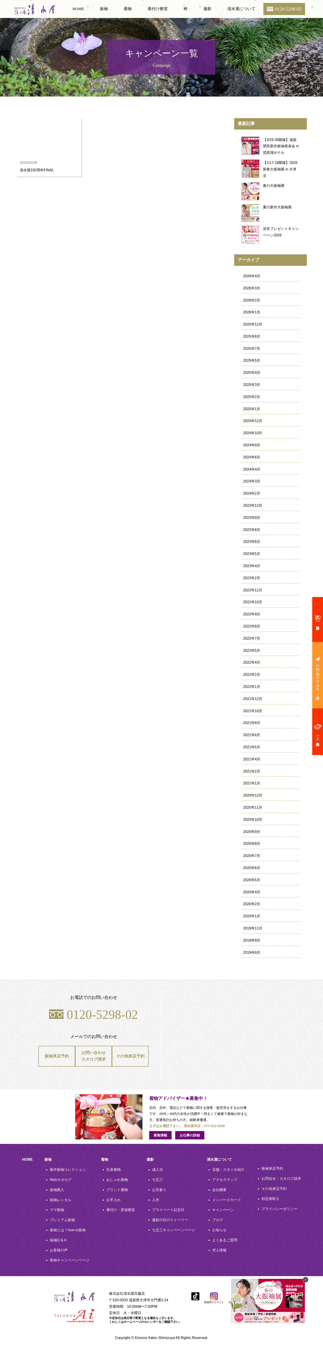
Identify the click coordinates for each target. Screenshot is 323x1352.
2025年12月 (252, 324)
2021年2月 (251, 771)
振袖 (104, 9)
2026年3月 (251, 288)
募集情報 (160, 1135)
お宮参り (159, 1190)
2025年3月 (251, 385)
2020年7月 (251, 856)
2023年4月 (251, 566)
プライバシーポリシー (279, 1209)
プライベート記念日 (168, 1210)
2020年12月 (252, 795)
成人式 (157, 1169)
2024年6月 (251, 457)
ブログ (217, 1220)
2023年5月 (251, 554)
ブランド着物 (117, 1190)
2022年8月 (251, 626)
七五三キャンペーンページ (173, 1230)
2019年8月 (251, 952)
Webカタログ (61, 1180)
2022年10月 (252, 602)
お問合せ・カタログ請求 (281, 1178)
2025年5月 (251, 360)
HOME (78, 9)
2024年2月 (251, 493)
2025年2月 (251, 397)
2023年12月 (252, 505)
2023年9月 (251, 518)
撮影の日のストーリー (170, 1220)
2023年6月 (251, 542)
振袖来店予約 (57, 1057)
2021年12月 (252, 699)
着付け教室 (158, 9)
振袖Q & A (58, 1240)
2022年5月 (251, 650)
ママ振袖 (57, 1210)
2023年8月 (251, 530)
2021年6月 (251, 735)
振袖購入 (57, 1190)
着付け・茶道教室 (120, 1210)
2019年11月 (252, 928)
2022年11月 (252, 590)
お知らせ (219, 1230)
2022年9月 (251, 614)
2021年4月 (251, 759)
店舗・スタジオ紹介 (228, 1169)
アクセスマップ (224, 1180)
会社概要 (219, 1190)
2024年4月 (251, 469)
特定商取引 (270, 1199)
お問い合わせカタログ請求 (93, 1057)
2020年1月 (251, 916)
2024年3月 (251, 481)
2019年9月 (251, 940)
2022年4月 (251, 662)
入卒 (155, 1200)
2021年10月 (252, 711)
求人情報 (219, 1250)
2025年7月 (251, 348)
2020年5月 (251, 880)
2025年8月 (251, 336)
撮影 (207, 9)
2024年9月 (251, 445)
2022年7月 (251, 638)
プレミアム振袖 (62, 1220)
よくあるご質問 (224, 1240)
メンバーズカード (226, 1200)
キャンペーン (223, 1210)
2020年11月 (252, 807)
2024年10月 (252, 433)
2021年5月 (251, 747)
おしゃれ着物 (117, 1180)
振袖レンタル (60, 1200)
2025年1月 (251, 409)
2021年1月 (251, 783)
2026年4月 (251, 276)
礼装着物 (113, 1169)
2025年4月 (251, 372)
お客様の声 (59, 1250)
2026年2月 (251, 300)
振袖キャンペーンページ (69, 1260)
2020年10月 (252, 819)
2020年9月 (251, 832)
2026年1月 (251, 312)
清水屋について (241, 9)
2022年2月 (251, 674)
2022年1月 (251, 687)
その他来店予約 (130, 1057)
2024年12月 (252, 421)
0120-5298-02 (93, 1015)
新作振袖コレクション (68, 1169)
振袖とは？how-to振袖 (68, 1230)
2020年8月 (251, 844)
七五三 (157, 1180)
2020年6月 (251, 868)
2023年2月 (251, 578)
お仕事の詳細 (190, 1135)
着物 (128, 9)
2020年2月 (251, 904)
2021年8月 (251, 723)
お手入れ (113, 1200)
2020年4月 (251, 892)
